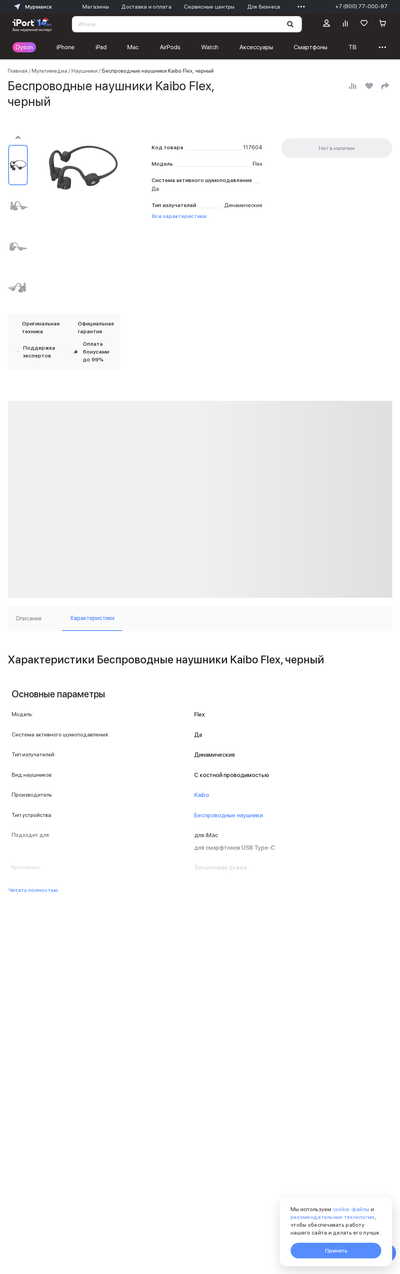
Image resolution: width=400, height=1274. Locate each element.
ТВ (352, 47)
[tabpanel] (200, 765)
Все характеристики (179, 216)
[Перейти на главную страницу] (32, 24)
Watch (209, 47)
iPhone (66, 47)
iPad (101, 47)
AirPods (170, 47)
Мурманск (32, 6)
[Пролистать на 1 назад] (18, 137)
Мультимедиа (49, 71)
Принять (336, 1250)
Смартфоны (310, 47)
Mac (133, 47)
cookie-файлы (351, 1209)
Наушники (84, 71)
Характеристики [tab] (92, 618)
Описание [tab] (29, 618)
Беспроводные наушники (228, 815)
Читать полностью (33, 890)
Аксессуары (256, 47)
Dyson (24, 47)
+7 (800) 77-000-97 (361, 6)
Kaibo (201, 795)
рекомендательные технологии (333, 1217)
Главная (17, 71)
